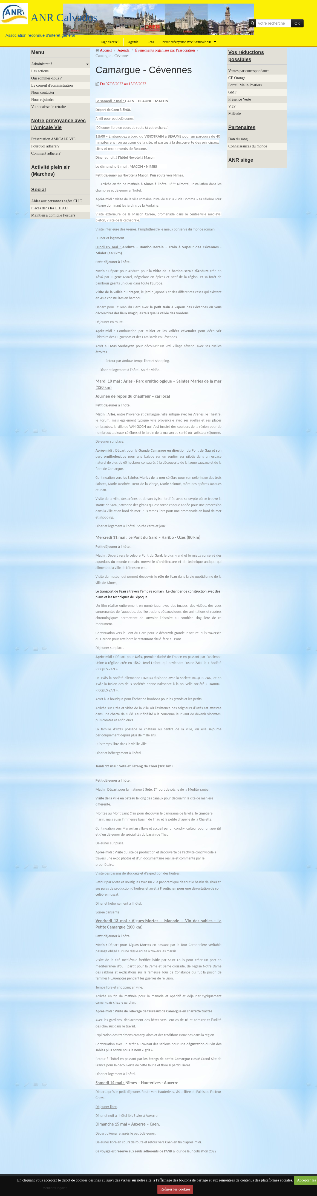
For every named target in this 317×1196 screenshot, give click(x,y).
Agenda (133, 42)
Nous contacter (42, 92)
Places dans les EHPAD (49, 208)
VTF (231, 106)
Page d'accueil (110, 42)
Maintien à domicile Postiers (53, 215)
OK (297, 23)
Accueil (106, 50)
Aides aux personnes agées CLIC (56, 201)
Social (38, 189)
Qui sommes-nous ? (46, 78)
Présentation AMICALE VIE (53, 139)
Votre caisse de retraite (48, 107)
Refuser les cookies (175, 1189)
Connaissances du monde (247, 146)
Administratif (41, 64)
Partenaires (241, 127)
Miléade (234, 114)
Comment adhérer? (45, 153)
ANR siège (240, 160)
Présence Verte (239, 99)
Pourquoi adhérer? (45, 146)
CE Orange (237, 78)
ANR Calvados (64, 17)
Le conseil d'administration (52, 85)
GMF (232, 92)
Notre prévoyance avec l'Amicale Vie (186, 42)
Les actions (39, 71)
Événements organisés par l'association (165, 50)
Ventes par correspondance (248, 71)
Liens (150, 42)
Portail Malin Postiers (245, 85)
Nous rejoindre (42, 100)
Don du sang (238, 139)
